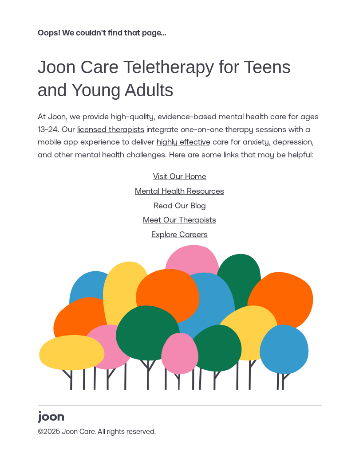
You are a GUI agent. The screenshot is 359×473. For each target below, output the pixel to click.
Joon (57, 116)
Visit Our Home (179, 176)
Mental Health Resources (179, 190)
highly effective (183, 141)
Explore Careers (179, 234)
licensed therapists (110, 129)
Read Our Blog (180, 205)
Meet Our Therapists (179, 219)
